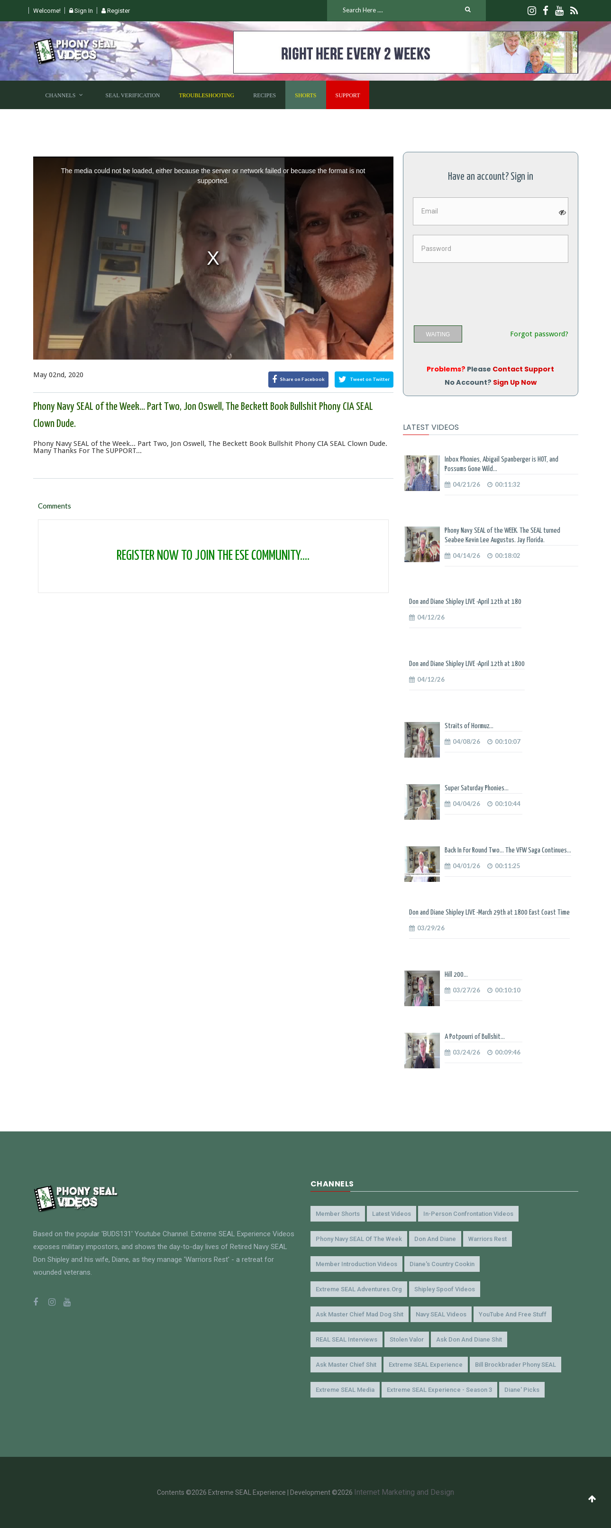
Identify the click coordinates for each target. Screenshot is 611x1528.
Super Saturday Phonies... (477, 788)
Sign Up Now (515, 382)
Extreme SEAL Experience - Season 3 (439, 1389)
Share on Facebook (298, 379)
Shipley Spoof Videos (444, 1289)
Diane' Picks (521, 1389)
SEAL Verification (133, 95)
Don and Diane (435, 1238)
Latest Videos (391, 1213)
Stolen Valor (407, 1339)
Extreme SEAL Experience (426, 1364)
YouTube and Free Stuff (513, 1314)
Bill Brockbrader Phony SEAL (515, 1364)
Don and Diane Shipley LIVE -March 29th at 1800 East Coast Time (489, 912)
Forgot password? (539, 334)
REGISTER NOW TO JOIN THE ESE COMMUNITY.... (213, 556)
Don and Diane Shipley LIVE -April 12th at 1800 (467, 663)
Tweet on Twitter (364, 379)
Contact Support (523, 369)
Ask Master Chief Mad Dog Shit (359, 1314)
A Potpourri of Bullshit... (475, 1036)
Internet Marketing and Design (404, 1492)
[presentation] (485, 290)
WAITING (438, 334)
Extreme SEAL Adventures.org (359, 1289)
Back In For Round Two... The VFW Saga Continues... (508, 850)
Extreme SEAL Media (345, 1389)
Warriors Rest (487, 1238)
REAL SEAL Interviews (346, 1339)
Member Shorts (338, 1213)
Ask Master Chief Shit (346, 1364)
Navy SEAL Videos (441, 1314)
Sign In (81, 10)
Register (115, 10)
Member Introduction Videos (356, 1264)
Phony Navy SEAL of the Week (359, 1238)
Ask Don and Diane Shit (469, 1339)
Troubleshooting (207, 95)
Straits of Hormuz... (469, 726)
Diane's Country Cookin (442, 1264)
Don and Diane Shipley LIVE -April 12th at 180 (465, 601)
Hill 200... (456, 974)
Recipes (264, 95)
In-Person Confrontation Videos (468, 1213)
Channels (61, 95)
